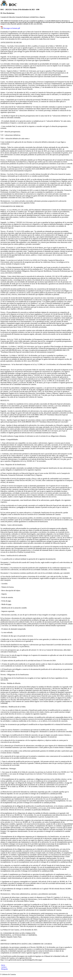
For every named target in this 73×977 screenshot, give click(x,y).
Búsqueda (4, 969)
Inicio (3, 965)
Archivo (4, 967)
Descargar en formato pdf (11, 28)
